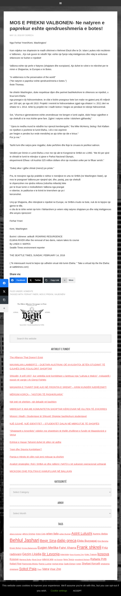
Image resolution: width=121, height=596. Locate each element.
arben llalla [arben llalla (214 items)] (52, 533)
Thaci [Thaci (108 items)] (39, 569)
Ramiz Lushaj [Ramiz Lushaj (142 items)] (45, 564)
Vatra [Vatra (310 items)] (45, 569)
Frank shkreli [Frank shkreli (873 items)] (89, 547)
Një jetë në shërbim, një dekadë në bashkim (33, 401)
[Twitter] (35, 280)
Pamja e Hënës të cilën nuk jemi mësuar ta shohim (37, 456)
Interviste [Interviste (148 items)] (64, 554)
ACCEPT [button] (77, 591)
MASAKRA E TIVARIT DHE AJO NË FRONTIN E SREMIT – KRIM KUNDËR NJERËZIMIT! (58, 387)
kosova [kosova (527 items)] (103, 554)
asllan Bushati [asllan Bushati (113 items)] (65, 534)
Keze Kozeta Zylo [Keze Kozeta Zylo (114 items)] (77, 554)
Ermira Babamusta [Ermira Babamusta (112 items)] (29, 548)
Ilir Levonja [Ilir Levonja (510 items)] (51, 554)
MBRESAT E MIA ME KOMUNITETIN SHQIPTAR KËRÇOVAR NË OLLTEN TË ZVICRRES (58, 409)
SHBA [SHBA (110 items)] (78, 564)
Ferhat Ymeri (31, 294)
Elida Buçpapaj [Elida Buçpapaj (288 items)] (87, 540)
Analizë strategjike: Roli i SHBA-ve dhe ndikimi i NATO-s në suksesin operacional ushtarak (58, 464)
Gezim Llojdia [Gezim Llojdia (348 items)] (31, 554)
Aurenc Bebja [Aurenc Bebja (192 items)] (100, 533)
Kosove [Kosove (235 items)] (14, 559)
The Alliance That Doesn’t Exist (26, 357)
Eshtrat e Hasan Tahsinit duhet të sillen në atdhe (35, 442)
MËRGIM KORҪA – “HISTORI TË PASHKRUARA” (36, 394)
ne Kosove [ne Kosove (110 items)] (58, 559)
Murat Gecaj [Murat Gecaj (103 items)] (36, 559)
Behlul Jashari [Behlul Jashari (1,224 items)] (24, 540)
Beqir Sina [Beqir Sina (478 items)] (48, 541)
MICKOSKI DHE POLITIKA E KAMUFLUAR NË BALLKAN (41, 471)
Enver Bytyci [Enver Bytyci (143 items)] (15, 548)
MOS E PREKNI (46, 294)
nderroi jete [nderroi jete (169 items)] (48, 559)
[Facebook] (18, 280)
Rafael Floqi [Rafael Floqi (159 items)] (16, 564)
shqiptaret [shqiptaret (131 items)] (14, 569)
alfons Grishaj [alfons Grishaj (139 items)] (28, 534)
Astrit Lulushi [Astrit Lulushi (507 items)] (81, 533)
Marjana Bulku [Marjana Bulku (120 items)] (25, 559)
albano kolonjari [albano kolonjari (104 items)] (16, 534)
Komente (28, 291)
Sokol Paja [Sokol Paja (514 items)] (27, 569)
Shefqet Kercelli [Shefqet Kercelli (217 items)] (91, 563)
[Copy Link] (52, 280)
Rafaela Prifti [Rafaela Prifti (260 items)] (98, 559)
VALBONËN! (59, 294)
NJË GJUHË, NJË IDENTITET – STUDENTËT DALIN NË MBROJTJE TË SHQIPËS (54, 423)
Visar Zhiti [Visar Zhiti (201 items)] (55, 569)
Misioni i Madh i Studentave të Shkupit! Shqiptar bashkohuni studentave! (48, 416)
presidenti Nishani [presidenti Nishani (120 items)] (82, 559)
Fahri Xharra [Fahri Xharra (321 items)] (67, 547)
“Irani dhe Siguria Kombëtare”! (26, 449)
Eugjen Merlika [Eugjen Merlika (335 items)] (48, 547)
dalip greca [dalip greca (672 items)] (66, 540)
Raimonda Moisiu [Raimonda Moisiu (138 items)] (30, 564)
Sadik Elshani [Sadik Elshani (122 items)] (70, 564)
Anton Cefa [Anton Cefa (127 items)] (40, 534)
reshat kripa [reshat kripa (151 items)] (57, 564)
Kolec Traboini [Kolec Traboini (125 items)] (91, 554)
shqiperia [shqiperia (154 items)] (105, 564)
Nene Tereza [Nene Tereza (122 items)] (68, 559)
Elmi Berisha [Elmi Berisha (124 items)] (102, 541)
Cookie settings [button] (59, 590)
